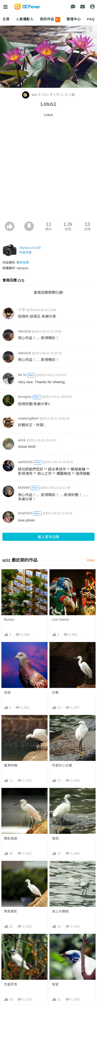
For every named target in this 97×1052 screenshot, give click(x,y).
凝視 (55, 838)
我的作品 (50, 19)
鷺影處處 (10, 838)
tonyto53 (25, 513)
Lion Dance (60, 619)
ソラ (21, 310)
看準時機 (10, 765)
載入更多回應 (48, 537)
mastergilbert (28, 418)
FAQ (91, 19)
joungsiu (24, 396)
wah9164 (25, 462)
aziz (30, 94)
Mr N (22, 375)
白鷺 (55, 692)
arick (22, 440)
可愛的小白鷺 (62, 765)
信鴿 (7, 692)
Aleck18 (24, 331)
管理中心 (74, 19)
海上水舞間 (60, 911)
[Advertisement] (48, 170)
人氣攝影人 (25, 19)
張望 (55, 984)
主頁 (6, 19)
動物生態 (23, 262)
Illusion (9, 619)
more (91, 560)
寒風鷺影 (10, 911)
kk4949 (24, 487)
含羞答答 (10, 984)
